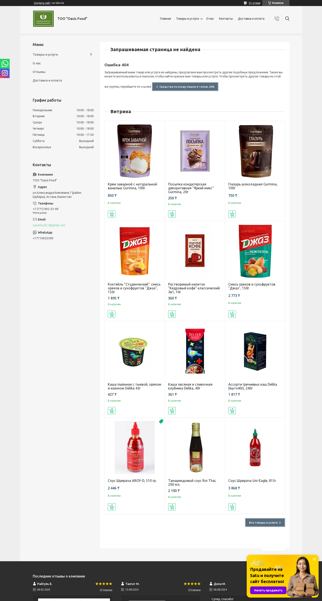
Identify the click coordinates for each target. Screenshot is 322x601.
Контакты (226, 18)
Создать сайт (42, 2)
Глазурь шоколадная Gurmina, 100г (252, 186)
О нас (210, 18)
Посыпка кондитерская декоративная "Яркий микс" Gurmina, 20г (191, 188)
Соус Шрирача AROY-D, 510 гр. (132, 481)
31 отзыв (254, 2)
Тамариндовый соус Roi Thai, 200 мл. (192, 482)
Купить (111, 214)
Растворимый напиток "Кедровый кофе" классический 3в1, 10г (194, 288)
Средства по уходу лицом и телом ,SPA (186, 86)
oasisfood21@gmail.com (49, 225)
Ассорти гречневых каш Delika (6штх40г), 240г (252, 386)
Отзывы (39, 72)
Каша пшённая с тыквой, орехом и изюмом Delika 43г (134, 386)
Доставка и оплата (251, 18)
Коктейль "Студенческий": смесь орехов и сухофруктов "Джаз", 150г (134, 288)
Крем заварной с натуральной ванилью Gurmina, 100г (132, 186)
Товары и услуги (187, 18)
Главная (165, 18)
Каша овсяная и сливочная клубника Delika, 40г (190, 386)
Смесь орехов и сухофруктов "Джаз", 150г (251, 286)
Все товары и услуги (263, 522)
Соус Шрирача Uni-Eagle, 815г (252, 481)
